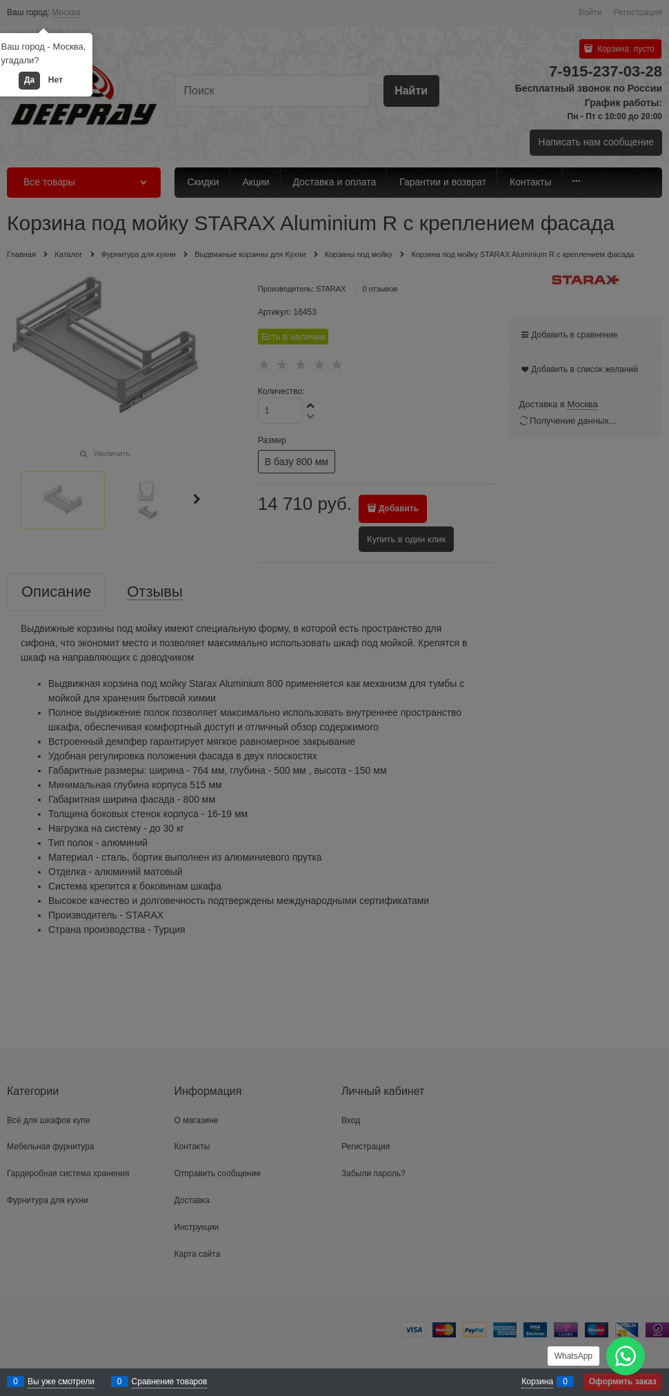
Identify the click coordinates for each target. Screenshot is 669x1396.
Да (29, 80)
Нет (55, 80)
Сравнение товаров (170, 1381)
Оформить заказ (623, 1381)
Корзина (537, 1381)
